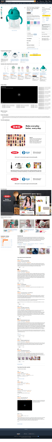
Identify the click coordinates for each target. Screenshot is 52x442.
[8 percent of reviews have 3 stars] (6, 242)
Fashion (47, 3)
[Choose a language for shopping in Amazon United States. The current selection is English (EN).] (37, 1)
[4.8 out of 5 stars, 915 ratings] (5, 75)
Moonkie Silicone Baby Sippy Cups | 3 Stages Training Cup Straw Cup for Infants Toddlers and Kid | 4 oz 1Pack (44, 229)
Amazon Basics (10, 3)
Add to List (43, 32)
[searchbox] (21, 1)
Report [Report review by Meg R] (23, 336)
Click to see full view (14, 30)
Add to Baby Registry (44, 34)
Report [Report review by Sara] (18, 394)
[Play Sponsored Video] (10, 223)
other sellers (36, 18)
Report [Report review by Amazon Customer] (23, 289)
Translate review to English (20, 378)
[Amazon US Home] (18, 434)
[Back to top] (26, 430)
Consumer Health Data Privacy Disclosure (26, 436)
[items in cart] (50, 1)
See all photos (49, 246)
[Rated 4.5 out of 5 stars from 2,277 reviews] (45, 230)
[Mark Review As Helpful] (19, 267)
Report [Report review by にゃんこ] (18, 377)
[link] (15, 55)
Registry (38, 3)
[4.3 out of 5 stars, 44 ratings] (12, 74)
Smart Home (41, 3)
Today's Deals (20, 3)
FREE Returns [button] (29, 17)
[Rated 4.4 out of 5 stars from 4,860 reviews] (13, 230)
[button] (1, 3)
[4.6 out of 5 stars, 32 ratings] (27, 74)
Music (44, 3)
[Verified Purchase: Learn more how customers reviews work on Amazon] (29, 262)
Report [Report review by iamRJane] (23, 361)
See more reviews (19, 364)
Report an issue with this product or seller (32, 48)
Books (17, 3)
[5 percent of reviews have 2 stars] (6, 244)
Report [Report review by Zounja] (18, 411)
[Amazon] (2, 1)
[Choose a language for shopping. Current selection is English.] (26, 433)
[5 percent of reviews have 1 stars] (6, 245)
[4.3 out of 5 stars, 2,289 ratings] (34, 75)
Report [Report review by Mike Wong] (18, 421)
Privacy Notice (20, 436)
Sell (27, 3)
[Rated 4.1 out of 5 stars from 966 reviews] (29, 230)
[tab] (19, 243)
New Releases (34, 3)
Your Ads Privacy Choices (34, 436)
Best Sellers (13, 3)
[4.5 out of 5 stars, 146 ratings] (20, 75)
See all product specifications (31, 47)
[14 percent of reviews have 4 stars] (6, 241)
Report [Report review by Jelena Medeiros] (23, 267)
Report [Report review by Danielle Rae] (23, 316)
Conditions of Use (16, 436)
